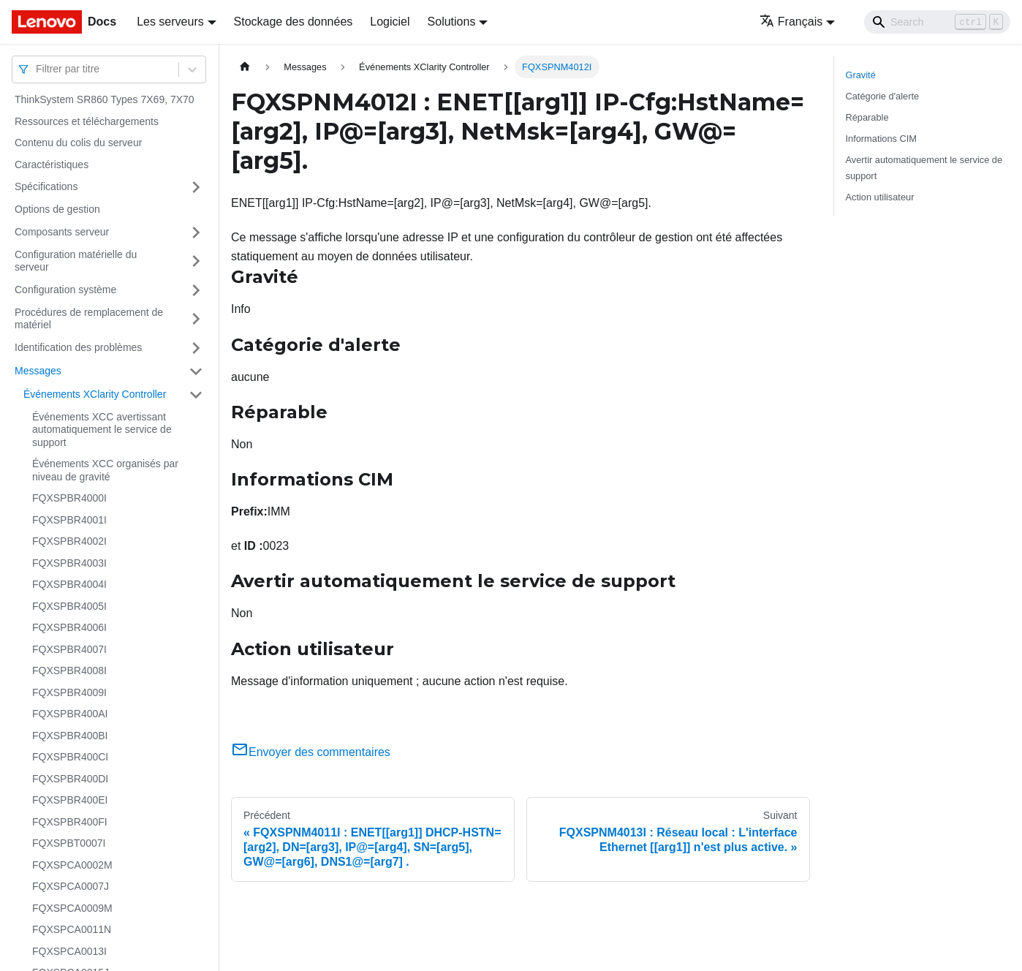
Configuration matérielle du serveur (76, 261)
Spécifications (46, 186)
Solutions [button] (452, 21)
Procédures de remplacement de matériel (89, 318)
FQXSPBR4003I (69, 563)
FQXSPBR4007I (69, 649)
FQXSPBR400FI (69, 822)
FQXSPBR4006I (69, 627)
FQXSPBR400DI (70, 779)
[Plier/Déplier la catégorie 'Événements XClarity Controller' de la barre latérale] (196, 395)
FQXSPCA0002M (72, 865)
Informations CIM (881, 138)
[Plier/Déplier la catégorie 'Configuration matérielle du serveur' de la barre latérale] (196, 261)
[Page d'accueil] (245, 67)
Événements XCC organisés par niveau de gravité (105, 470)
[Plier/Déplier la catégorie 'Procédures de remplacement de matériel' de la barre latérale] (196, 319)
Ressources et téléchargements (87, 121)
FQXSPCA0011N (71, 929)
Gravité (861, 74)
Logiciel (389, 21)
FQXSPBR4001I (69, 520)
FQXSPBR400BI (70, 735)
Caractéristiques (51, 164)
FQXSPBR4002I (69, 541)
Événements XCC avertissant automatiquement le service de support (102, 429)
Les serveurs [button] (170, 21)
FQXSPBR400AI (70, 713)
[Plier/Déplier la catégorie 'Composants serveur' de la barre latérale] (196, 232)
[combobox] (37, 69)
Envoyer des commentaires (310, 752)
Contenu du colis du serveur (78, 142)
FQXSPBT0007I (68, 843)
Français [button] (791, 21)
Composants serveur (62, 232)
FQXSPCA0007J (70, 886)
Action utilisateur (880, 197)
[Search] (937, 22)
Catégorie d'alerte (883, 96)
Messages (38, 371)
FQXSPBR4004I (69, 584)
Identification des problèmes (78, 347)
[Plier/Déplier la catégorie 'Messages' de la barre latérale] (196, 371)
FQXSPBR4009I (69, 692)
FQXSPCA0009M (72, 908)
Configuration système (65, 289)
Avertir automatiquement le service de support (924, 167)
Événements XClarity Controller (94, 394)
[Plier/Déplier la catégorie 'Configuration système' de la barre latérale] (196, 290)
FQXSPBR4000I (69, 498)
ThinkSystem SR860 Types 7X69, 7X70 (104, 99)
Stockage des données (293, 21)
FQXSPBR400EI (70, 800)
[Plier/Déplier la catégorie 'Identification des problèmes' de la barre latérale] (196, 348)
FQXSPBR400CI (70, 757)
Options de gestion (57, 209)
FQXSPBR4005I (69, 606)
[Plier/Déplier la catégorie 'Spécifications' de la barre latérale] (196, 187)
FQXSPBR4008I (69, 670)
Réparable (867, 117)
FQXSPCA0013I (69, 951)
